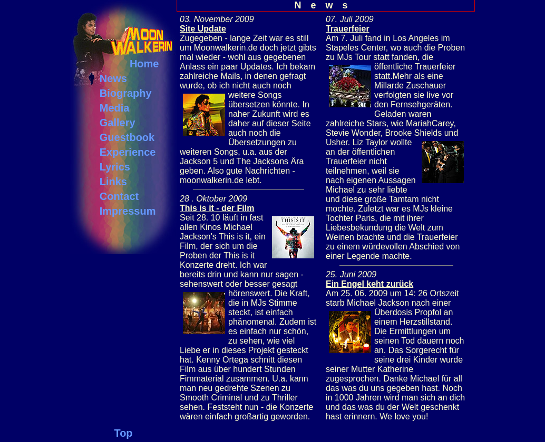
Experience (128, 152)
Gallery (117, 122)
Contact (119, 196)
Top (123, 433)
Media (115, 108)
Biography (126, 93)
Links (113, 181)
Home (144, 63)
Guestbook (127, 137)
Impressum (128, 211)
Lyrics (115, 167)
